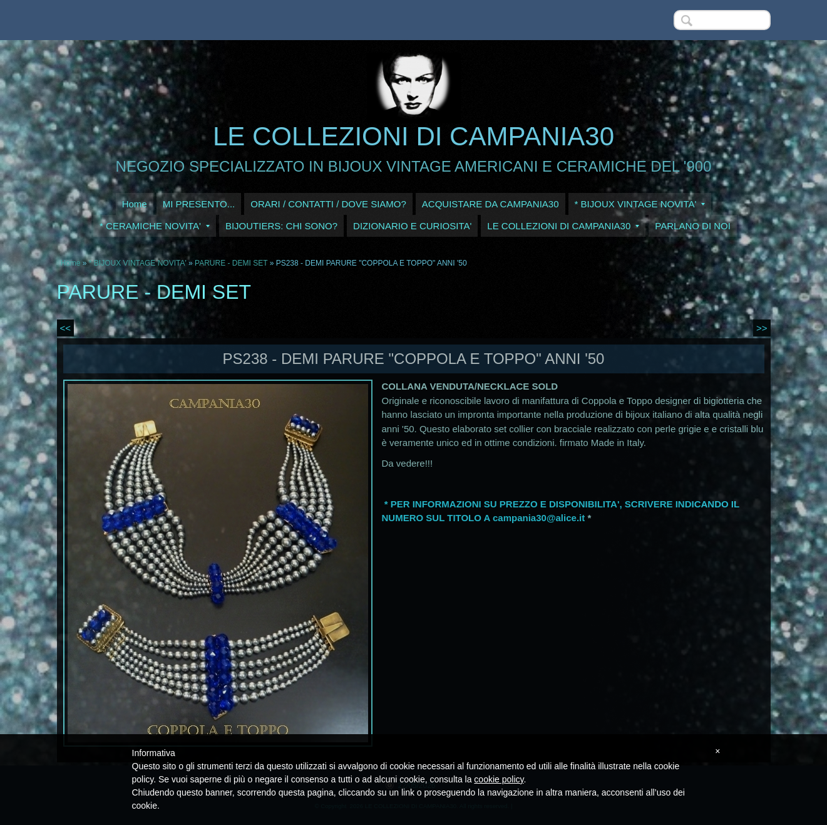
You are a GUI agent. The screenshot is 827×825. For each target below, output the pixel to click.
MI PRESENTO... (199, 204)
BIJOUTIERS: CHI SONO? (281, 226)
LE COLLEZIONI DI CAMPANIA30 (413, 136)
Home (134, 204)
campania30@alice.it (539, 517)
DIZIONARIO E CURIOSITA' (412, 226)
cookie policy (498, 779)
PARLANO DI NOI (693, 226)
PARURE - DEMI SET (231, 263)
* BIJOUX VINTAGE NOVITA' (640, 204)
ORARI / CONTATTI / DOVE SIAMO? (328, 204)
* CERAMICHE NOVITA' (155, 226)
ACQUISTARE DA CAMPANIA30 (490, 204)
